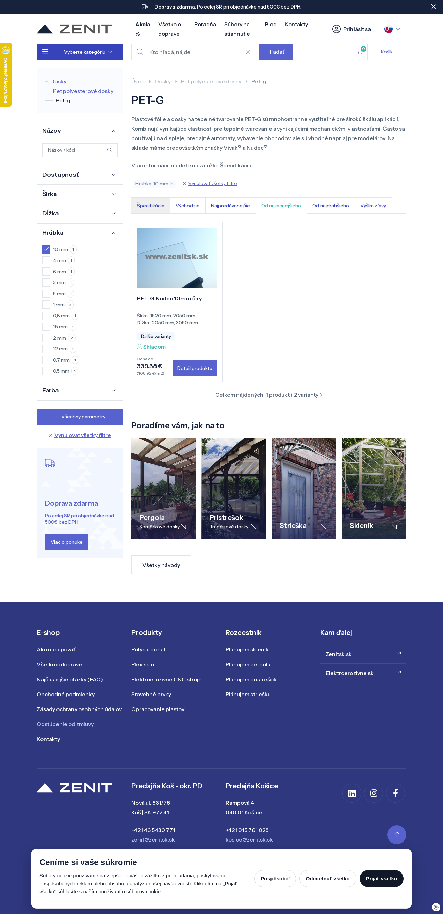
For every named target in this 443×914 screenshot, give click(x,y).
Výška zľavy (373, 205)
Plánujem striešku (248, 694)
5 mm (63, 294)
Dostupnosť (60, 174)
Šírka (49, 194)
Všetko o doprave (59, 664)
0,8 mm (65, 316)
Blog (271, 24)
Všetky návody (161, 564)
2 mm (64, 338)
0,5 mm (65, 371)
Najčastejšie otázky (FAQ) (70, 679)
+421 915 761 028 (247, 830)
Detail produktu (194, 368)
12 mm (64, 349)
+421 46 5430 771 (153, 830)
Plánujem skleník (247, 649)
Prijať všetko (381, 878)
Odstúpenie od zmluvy (65, 724)
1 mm (63, 304)
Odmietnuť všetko (328, 878)
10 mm (65, 249)
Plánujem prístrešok (251, 679)
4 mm (64, 260)
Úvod (138, 81)
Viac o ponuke (67, 542)
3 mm (63, 282)
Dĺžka (50, 213)
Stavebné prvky (151, 694)
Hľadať (275, 51)
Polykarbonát (148, 649)
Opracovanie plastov (157, 709)
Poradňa (205, 24)
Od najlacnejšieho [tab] (281, 205)
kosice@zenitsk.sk (249, 839)
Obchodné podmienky (66, 694)
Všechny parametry (79, 416)
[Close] (433, 7)
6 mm (64, 271)
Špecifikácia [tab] (150, 205)
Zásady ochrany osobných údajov (79, 709)
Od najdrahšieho (330, 205)
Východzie (188, 205)
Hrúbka (52, 232)
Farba (50, 390)
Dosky (58, 81)
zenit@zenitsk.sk (153, 839)
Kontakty (296, 24)
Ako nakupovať (56, 649)
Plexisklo (142, 664)
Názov (51, 130)
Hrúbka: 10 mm (154, 184)
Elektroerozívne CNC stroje (166, 679)
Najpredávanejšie (230, 205)
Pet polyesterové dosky (83, 90)
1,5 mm (64, 327)
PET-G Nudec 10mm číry (169, 298)
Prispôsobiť (275, 878)
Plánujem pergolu (248, 664)
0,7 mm (65, 360)
